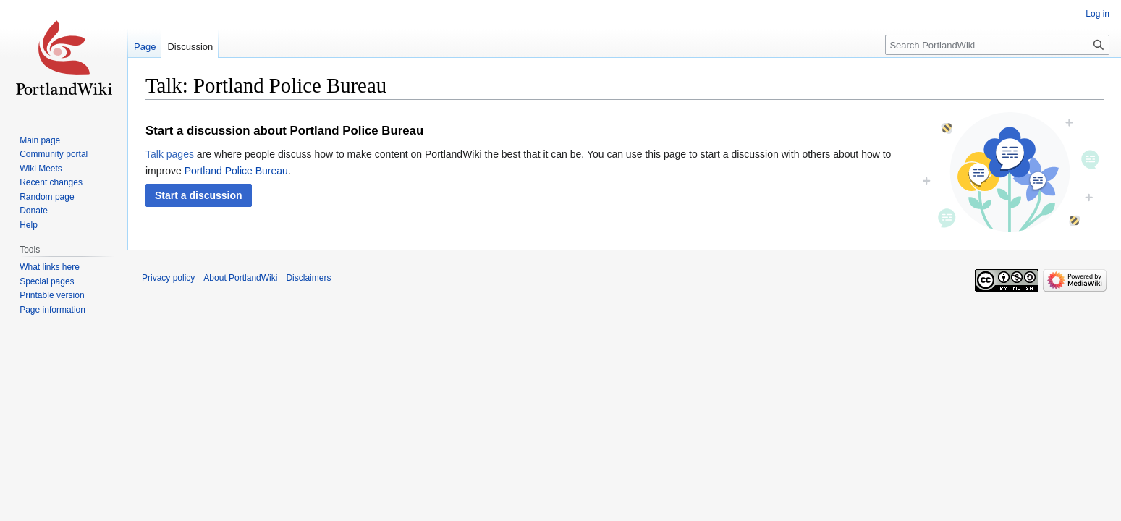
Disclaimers (308, 278)
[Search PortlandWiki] (997, 45)
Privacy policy (168, 278)
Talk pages (169, 154)
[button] (198, 195)
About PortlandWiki (240, 278)
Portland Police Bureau (236, 171)
